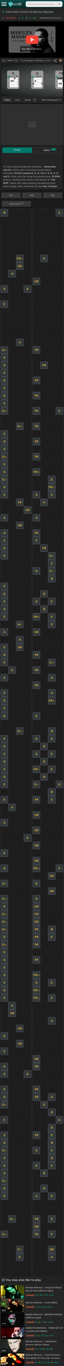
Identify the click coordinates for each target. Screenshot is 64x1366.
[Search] (59, 4)
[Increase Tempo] (16, 61)
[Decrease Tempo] (3, 61)
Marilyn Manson (43, 11)
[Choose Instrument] (35, 99)
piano (17, 100)
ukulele (27, 100)
